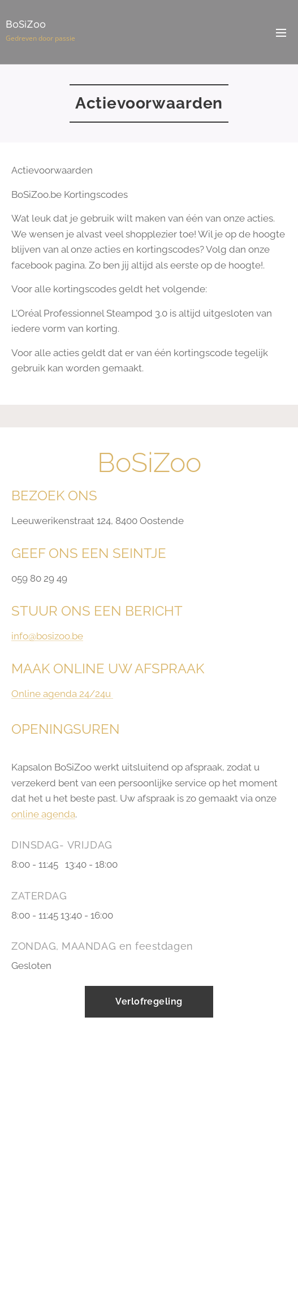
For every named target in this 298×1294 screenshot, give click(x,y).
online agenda (43, 814)
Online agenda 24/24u (62, 694)
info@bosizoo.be (47, 636)
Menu (281, 32)
